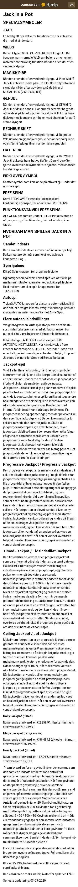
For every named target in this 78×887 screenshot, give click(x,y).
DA (72, 4)
